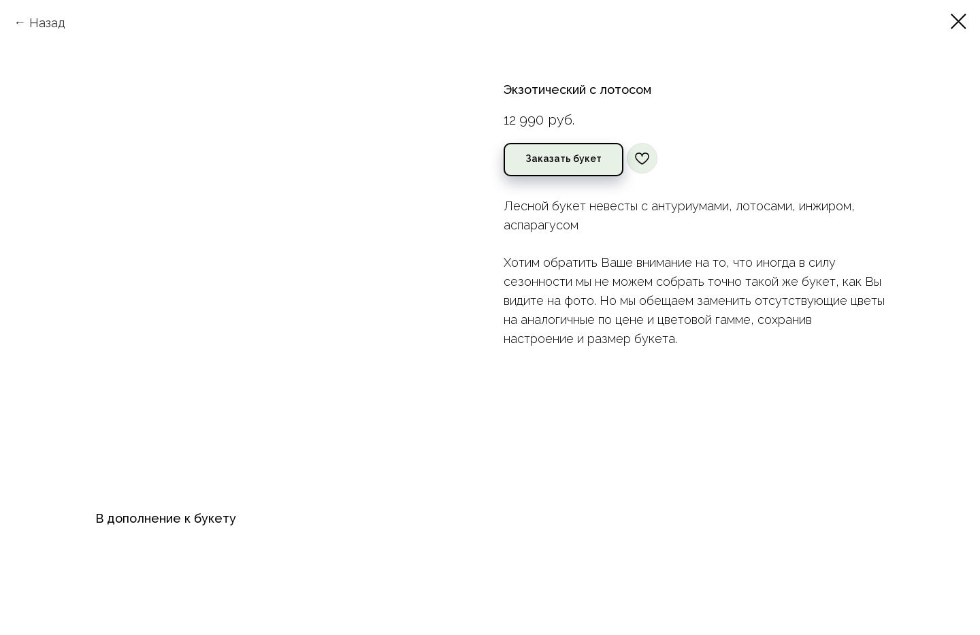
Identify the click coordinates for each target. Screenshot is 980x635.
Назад (47, 23)
